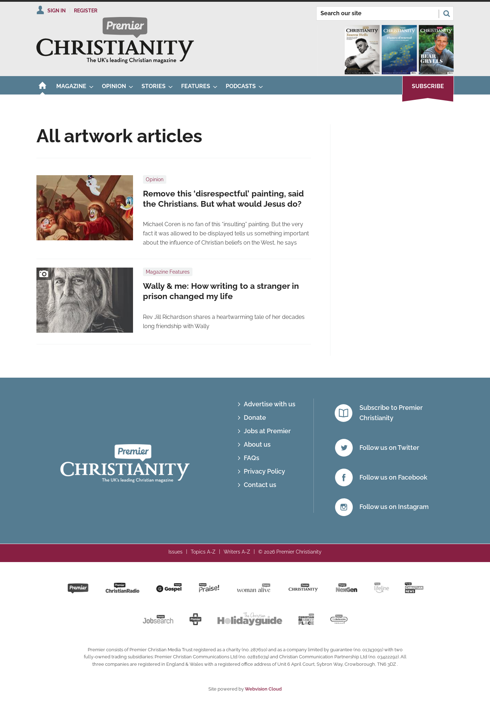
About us (257, 444)
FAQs (251, 458)
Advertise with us (269, 404)
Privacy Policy (264, 471)
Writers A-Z (237, 552)
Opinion (154, 179)
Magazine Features (168, 272)
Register (85, 10)
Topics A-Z (203, 552)
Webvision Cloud (263, 689)
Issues (175, 552)
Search (446, 13)
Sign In (56, 10)
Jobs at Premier (267, 431)
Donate (255, 417)
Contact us (260, 484)
